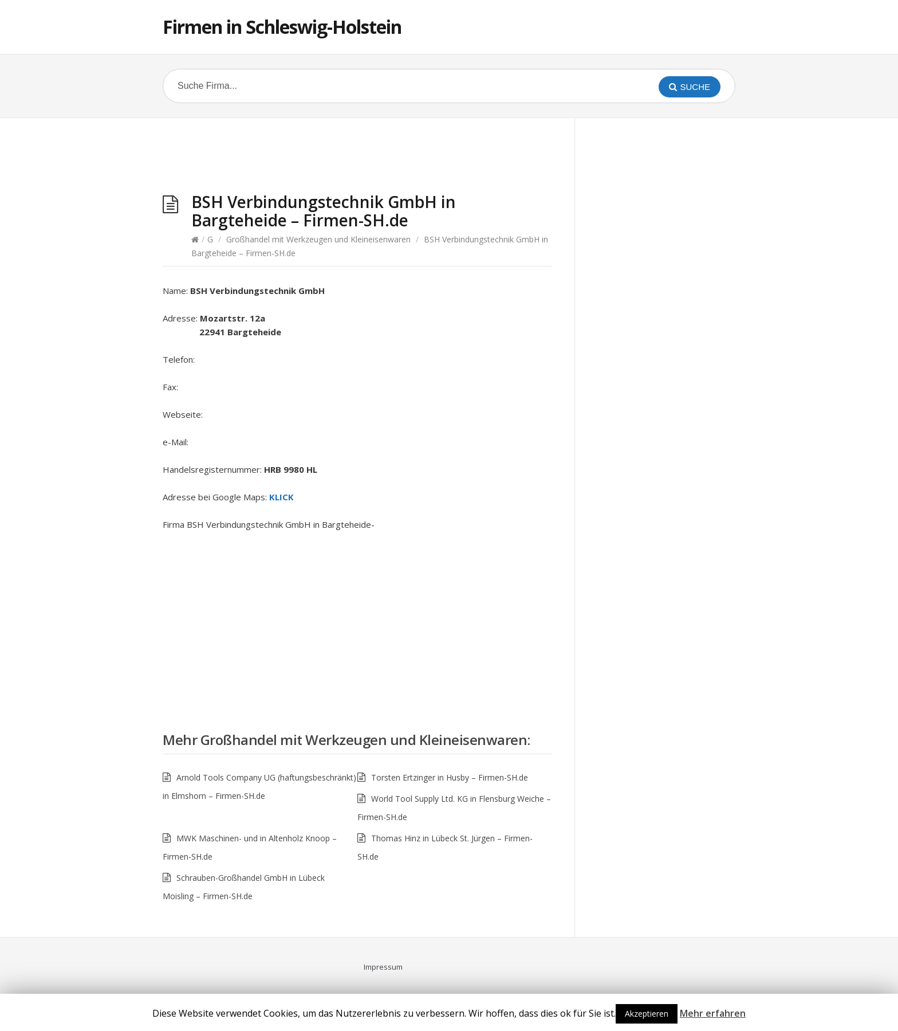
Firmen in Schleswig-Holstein (282, 26)
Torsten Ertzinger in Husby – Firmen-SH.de (449, 777)
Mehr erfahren (713, 1013)
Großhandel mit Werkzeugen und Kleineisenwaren (318, 239)
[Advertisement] (357, 158)
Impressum (383, 967)
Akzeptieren (646, 1013)
